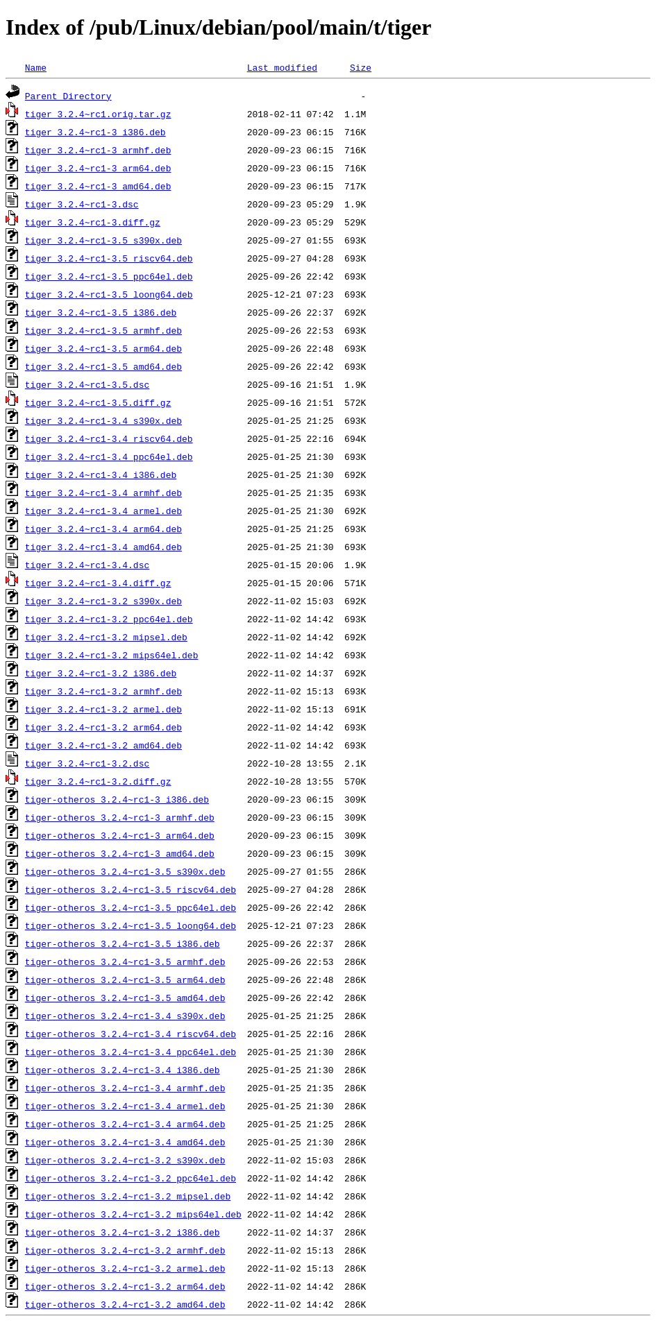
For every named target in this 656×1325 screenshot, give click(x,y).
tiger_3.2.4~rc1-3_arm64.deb (98, 168)
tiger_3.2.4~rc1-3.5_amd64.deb (103, 366)
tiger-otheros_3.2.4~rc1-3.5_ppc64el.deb (130, 907)
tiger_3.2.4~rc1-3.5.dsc (87, 384)
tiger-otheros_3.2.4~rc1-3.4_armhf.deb (125, 1088)
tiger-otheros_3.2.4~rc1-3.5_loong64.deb (130, 925)
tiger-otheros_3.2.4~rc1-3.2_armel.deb (125, 1268)
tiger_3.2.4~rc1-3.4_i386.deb (100, 474)
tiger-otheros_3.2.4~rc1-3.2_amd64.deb (125, 1304)
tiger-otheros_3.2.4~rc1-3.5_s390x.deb (125, 871)
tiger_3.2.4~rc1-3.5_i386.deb (100, 312)
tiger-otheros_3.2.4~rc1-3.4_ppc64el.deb (130, 1051)
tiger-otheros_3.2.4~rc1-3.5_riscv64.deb (130, 889)
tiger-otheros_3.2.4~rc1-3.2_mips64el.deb (133, 1214)
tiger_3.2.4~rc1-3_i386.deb (95, 132)
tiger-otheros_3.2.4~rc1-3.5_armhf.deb (125, 961)
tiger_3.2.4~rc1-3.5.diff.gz (98, 402)
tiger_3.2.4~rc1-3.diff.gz (92, 222)
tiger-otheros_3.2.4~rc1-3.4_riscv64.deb (130, 1033)
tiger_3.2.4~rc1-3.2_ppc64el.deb (109, 619)
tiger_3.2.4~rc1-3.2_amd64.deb (103, 745)
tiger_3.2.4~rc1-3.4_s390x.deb (103, 420)
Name (36, 67)
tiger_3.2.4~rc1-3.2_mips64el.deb (112, 655)
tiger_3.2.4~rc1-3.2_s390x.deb (103, 601)
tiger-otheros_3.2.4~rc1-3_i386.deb (117, 799)
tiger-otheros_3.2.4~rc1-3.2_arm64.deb (125, 1286)
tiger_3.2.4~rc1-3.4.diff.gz (98, 582)
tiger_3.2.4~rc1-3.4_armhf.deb (103, 492)
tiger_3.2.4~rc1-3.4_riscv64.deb (109, 438)
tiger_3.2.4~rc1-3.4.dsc (87, 564)
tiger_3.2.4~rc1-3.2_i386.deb (100, 673)
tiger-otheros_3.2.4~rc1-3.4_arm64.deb (125, 1124)
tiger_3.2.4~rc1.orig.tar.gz (98, 114)
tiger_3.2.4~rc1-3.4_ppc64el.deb (109, 456)
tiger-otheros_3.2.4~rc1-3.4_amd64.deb (125, 1142)
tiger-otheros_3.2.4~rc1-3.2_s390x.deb (125, 1160)
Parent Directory (68, 95)
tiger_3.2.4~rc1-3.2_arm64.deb (103, 727)
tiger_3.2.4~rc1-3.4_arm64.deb (103, 528)
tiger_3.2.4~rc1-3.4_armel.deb (103, 510)
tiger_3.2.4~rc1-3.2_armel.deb (103, 709)
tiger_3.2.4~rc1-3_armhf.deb (98, 150)
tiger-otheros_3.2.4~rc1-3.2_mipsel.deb (127, 1196)
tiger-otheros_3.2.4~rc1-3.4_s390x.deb (125, 1015)
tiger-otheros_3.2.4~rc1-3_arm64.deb (120, 835)
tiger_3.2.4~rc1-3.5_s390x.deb (103, 240)
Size (360, 67)
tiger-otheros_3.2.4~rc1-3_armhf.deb (120, 817)
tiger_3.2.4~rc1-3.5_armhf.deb (103, 330)
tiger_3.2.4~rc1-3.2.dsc (87, 763)
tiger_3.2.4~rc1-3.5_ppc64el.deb (109, 276)
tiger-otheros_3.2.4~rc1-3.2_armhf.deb (125, 1250)
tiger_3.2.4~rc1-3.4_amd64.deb (103, 546)
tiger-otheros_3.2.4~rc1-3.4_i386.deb (122, 1069)
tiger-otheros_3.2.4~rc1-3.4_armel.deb (125, 1106)
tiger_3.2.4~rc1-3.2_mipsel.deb (106, 637)
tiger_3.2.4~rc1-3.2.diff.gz (98, 781)
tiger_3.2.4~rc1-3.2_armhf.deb (103, 691)
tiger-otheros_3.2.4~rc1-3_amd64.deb (120, 853)
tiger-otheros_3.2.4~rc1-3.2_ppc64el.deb (130, 1178)
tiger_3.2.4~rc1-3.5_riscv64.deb (109, 258)
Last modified (282, 67)
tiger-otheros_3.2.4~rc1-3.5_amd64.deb (125, 997)
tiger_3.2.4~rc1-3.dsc (82, 204)
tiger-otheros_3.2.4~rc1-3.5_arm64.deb (125, 979)
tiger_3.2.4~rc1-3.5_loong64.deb (109, 294)
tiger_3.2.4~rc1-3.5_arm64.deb (103, 348)
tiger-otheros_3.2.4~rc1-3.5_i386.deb (122, 943)
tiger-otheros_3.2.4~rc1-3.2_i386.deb (122, 1232)
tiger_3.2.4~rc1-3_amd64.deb (98, 186)
